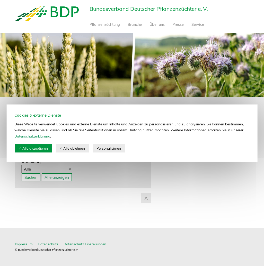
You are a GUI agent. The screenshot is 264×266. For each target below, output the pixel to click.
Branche (135, 24)
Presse (178, 24)
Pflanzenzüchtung (105, 24)
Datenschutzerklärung (32, 136)
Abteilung (31, 161)
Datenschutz (48, 244)
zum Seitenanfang (146, 198)
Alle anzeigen (57, 177)
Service (197, 24)
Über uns (157, 24)
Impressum (24, 244)
